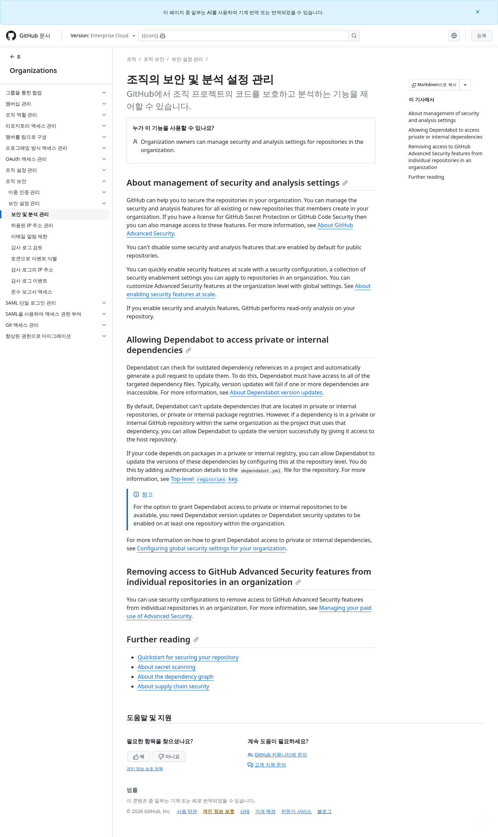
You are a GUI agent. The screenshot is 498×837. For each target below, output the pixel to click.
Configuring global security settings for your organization (211, 548)
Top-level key (204, 479)
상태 (245, 811)
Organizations (33, 70)
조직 (131, 59)
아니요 (169, 756)
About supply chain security (173, 686)
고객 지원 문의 (267, 764)
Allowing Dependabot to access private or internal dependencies (228, 344)
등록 (482, 35)
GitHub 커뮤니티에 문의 (277, 754)
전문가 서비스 (296, 811)
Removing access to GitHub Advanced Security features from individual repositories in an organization (249, 576)
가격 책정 (265, 811)
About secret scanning (166, 667)
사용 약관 (187, 811)
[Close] (478, 11)
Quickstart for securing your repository (188, 657)
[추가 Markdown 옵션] (465, 84)
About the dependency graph (176, 676)
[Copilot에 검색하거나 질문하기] (249, 35)
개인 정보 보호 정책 (145, 769)
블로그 (324, 811)
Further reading (163, 639)
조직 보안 (154, 59)
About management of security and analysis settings (237, 182)
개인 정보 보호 (218, 811)
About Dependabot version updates (276, 392)
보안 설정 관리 (187, 59)
